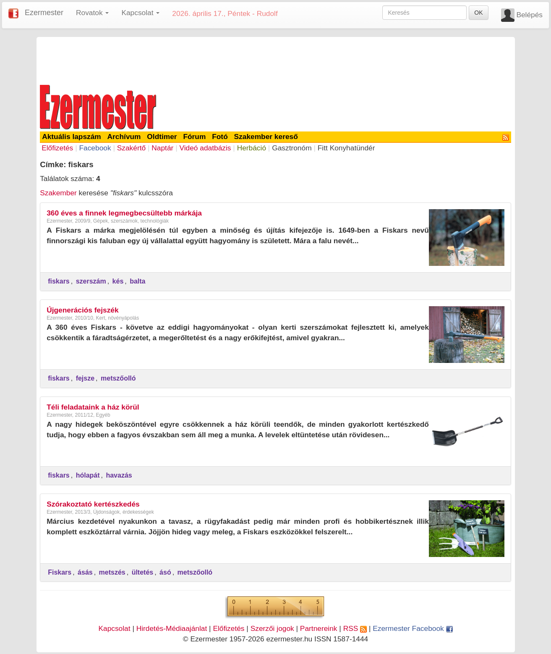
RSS (355, 628)
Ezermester (44, 12)
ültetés (143, 572)
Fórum (194, 136)
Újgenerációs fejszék (82, 310)
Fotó (220, 136)
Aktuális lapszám (71, 136)
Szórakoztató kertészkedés (93, 504)
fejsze (85, 378)
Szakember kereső (266, 136)
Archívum (124, 136)
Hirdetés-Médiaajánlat (171, 628)
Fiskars (59, 572)
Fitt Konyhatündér (346, 148)
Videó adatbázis (205, 148)
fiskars (59, 281)
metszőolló (118, 378)
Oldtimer (162, 136)
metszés (112, 572)
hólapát (88, 475)
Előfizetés (57, 148)
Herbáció (251, 148)
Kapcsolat (114, 628)
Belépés (529, 15)
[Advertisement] (275, 60)
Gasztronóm (291, 148)
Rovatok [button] (92, 12)
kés (118, 281)
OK (478, 12)
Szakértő (131, 148)
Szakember (58, 193)
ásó (165, 572)
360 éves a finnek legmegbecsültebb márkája (124, 213)
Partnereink (318, 628)
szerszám (91, 281)
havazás (119, 475)
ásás (85, 572)
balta (137, 281)
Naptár (162, 148)
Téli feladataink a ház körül (93, 407)
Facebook (95, 148)
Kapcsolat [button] (140, 12)
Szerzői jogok (272, 628)
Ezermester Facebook (412, 628)
